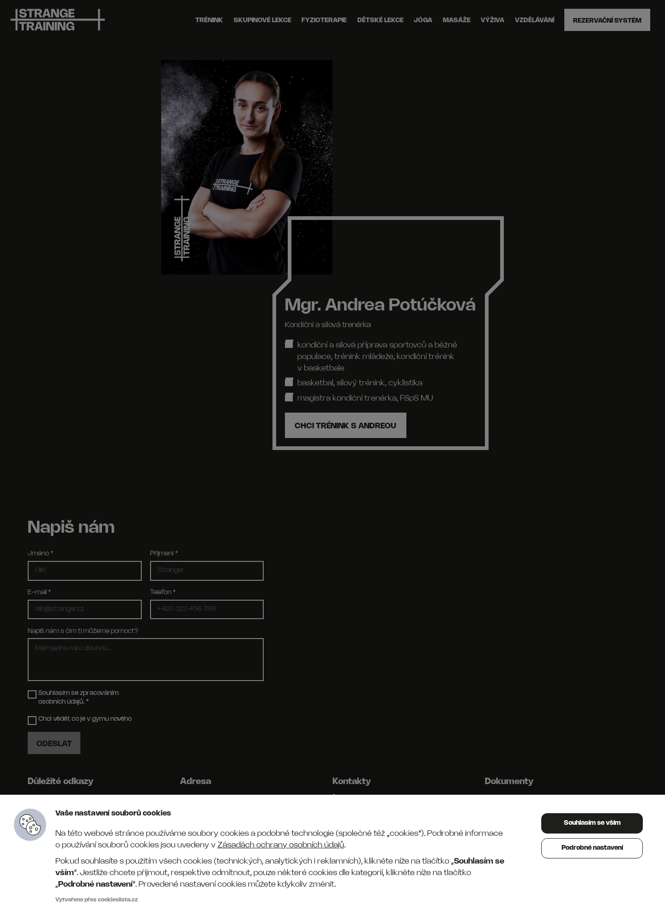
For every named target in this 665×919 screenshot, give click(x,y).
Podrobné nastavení (592, 848)
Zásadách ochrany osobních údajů (281, 845)
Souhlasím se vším (592, 823)
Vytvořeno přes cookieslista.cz (96, 899)
